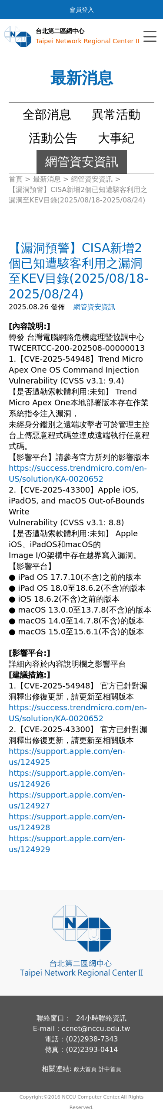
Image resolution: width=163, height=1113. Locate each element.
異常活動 (116, 114)
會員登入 (82, 9)
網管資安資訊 (81, 161)
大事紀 (116, 138)
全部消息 (47, 114)
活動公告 (53, 138)
